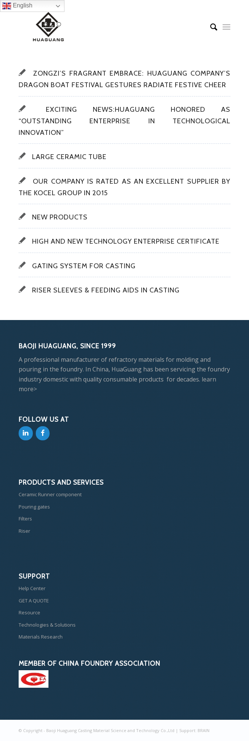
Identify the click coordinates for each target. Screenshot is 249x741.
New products (60, 217)
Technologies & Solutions (47, 624)
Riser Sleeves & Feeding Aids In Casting (106, 290)
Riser (24, 531)
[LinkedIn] (26, 433)
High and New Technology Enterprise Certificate (126, 241)
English (17, 5)
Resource (29, 612)
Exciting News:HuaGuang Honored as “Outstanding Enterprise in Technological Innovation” (124, 121)
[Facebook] (43, 433)
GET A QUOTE (34, 600)
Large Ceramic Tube (69, 156)
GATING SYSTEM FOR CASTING (84, 266)
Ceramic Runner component (50, 494)
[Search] (210, 27)
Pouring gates (34, 506)
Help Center (32, 588)
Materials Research (41, 636)
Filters (25, 518)
